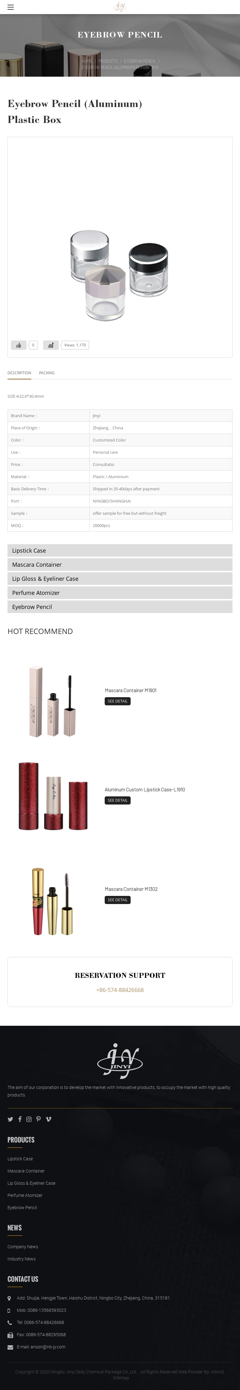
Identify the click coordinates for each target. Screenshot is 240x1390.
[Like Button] (19, 345)
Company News (23, 1246)
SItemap (121, 1378)
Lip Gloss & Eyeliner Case (45, 578)
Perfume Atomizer (36, 592)
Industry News (22, 1259)
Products (108, 61)
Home (87, 61)
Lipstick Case (29, 550)
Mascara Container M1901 (130, 690)
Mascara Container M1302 (131, 889)
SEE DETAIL (118, 701)
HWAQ (217, 1372)
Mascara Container (37, 564)
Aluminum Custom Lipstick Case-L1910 (145, 789)
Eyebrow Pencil (120, 34)
